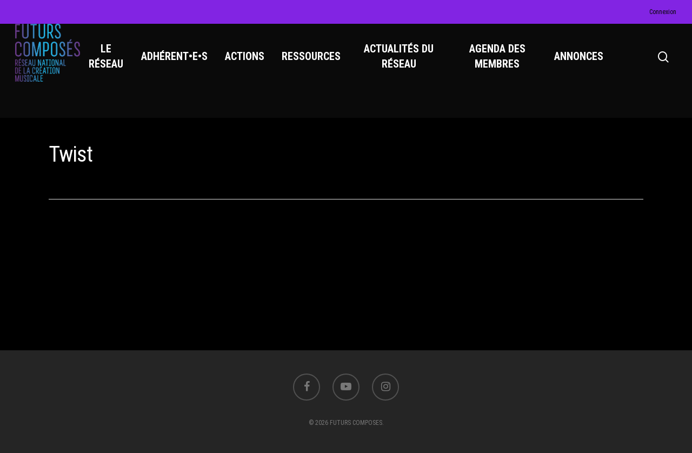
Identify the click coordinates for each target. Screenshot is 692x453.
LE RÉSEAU (113, 65)
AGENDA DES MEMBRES (499, 65)
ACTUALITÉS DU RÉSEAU (404, 65)
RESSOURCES (318, 65)
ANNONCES (579, 65)
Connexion (662, 12)
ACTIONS (251, 65)
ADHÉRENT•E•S (181, 65)
